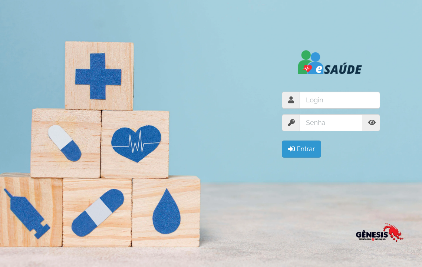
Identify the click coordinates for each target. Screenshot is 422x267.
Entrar (301, 149)
